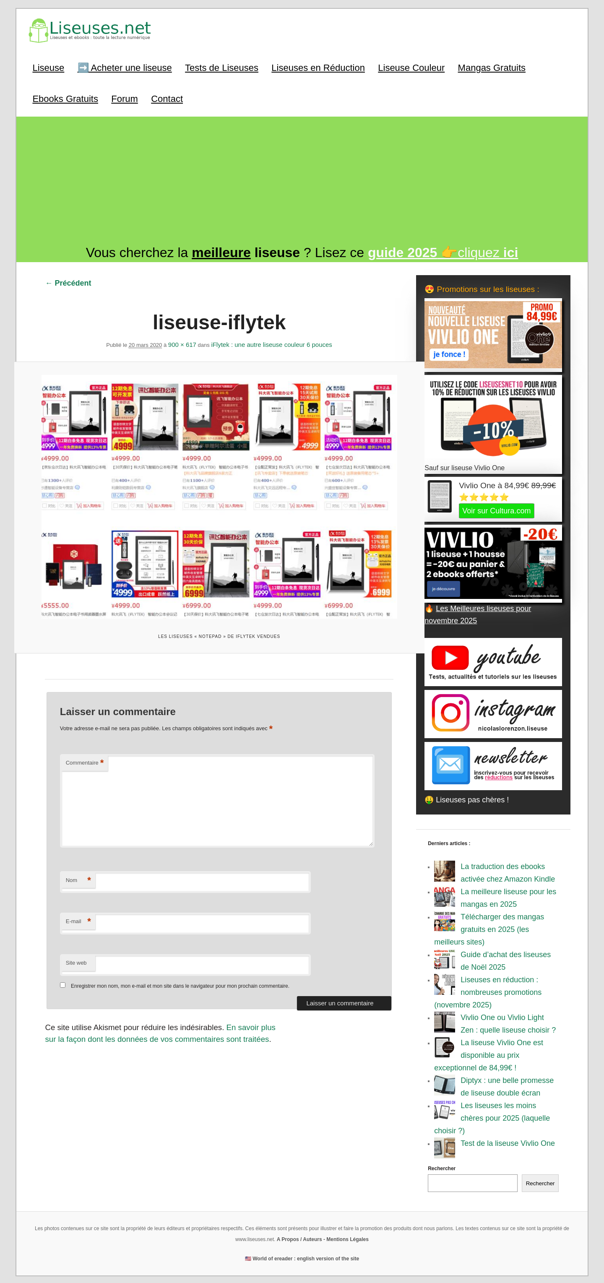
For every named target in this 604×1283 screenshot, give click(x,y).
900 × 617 (182, 342)
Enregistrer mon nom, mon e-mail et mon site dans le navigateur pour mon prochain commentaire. (179, 981)
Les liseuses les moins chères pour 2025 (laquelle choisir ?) (492, 1117)
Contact (166, 97)
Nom (78, 875)
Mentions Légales (347, 1238)
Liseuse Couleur (411, 67)
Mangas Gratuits (491, 67)
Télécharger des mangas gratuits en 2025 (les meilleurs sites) (489, 928)
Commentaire (84, 758)
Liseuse (48, 67)
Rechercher (442, 1168)
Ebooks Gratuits (65, 97)
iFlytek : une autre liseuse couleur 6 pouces (271, 342)
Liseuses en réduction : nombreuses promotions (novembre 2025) (488, 991)
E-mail (78, 917)
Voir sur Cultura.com (497, 509)
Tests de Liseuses (221, 67)
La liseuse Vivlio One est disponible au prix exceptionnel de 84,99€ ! (489, 1054)
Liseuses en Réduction (317, 67)
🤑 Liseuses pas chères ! (467, 799)
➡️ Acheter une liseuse (124, 67)
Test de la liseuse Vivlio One (508, 1142)
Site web (75, 958)
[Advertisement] (302, 182)
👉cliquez (443, 251)
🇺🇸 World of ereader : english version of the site (302, 1258)
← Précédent (67, 281)
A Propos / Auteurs (299, 1238)
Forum (124, 97)
